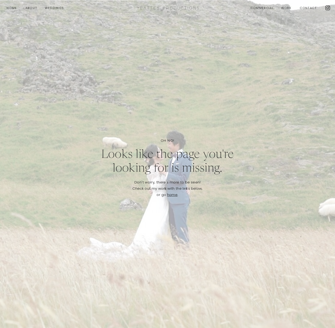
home (172, 194)
